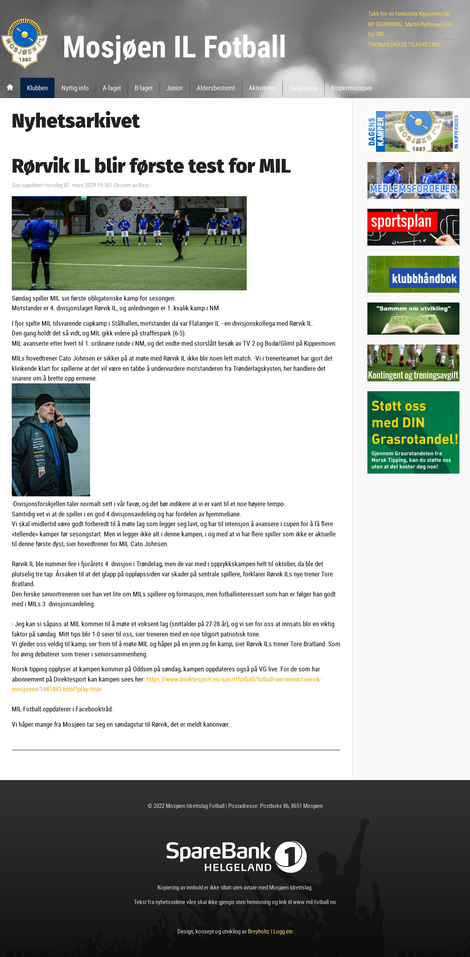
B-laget (144, 87)
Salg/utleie (303, 87)
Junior (174, 87)
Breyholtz (258, 931)
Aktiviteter (262, 87)
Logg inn (283, 931)
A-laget (112, 87)
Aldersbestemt (216, 87)
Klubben (37, 87)
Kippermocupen (351, 87)
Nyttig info (75, 87)
